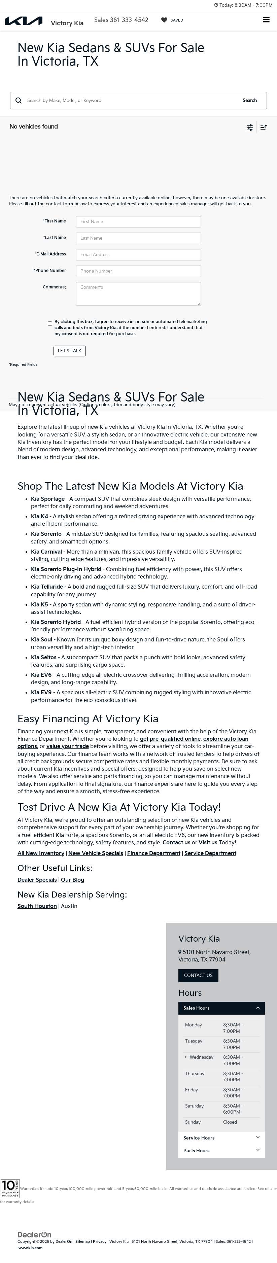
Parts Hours (221, 1151)
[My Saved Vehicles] (172, 20)
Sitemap (82, 1241)
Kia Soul (41, 640)
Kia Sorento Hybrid (56, 622)
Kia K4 (40, 517)
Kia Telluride (47, 587)
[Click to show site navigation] (266, 20)
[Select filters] (250, 127)
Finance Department (153, 853)
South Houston (37, 906)
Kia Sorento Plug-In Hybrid (66, 569)
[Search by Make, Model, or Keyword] (131, 101)
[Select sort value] (262, 127)
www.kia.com (30, 1248)
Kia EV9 (41, 693)
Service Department (210, 853)
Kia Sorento (47, 534)
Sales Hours (221, 1008)
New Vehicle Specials (95, 853)
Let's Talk (69, 351)
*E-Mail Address (50, 254)
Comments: (54, 287)
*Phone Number (50, 270)
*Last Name (54, 237)
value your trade (67, 746)
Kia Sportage (48, 499)
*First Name (54, 221)
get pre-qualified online (170, 739)
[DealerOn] (35, 1234)
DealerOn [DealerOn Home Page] (64, 1241)
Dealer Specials (37, 880)
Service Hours (221, 1138)
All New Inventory (41, 853)
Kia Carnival (46, 552)
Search (250, 100)
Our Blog (72, 880)
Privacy (99, 1241)
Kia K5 (39, 605)
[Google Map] (83, 1046)
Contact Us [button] (198, 975)
